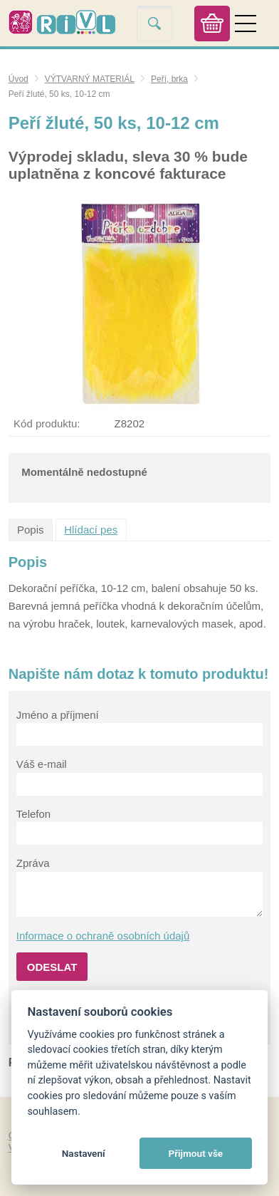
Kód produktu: (47, 423)
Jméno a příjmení (57, 715)
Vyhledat (154, 23)
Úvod (18, 79)
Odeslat (52, 967)
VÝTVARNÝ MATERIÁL (90, 79)
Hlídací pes (90, 530)
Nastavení (83, 1153)
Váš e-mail (41, 764)
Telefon (33, 814)
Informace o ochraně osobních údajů (103, 936)
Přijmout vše (195, 1153)
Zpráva (33, 863)
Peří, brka (169, 79)
